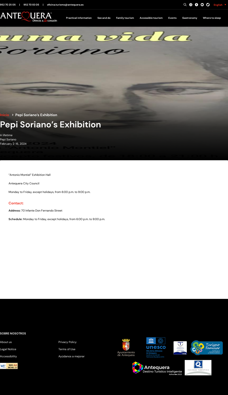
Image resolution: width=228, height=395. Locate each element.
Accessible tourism (151, 17)
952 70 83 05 (31, 4)
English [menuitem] (218, 4)
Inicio (4, 115)
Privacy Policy (67, 342)
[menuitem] (220, 4)
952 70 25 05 (8, 4)
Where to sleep (212, 17)
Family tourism (125, 17)
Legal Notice (8, 349)
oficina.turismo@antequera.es (65, 4)
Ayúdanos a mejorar (71, 356)
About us (6, 342)
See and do (103, 17)
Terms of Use (66, 349)
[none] (220, 4)
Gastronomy (189, 17)
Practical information (79, 17)
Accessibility (8, 356)
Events (172, 17)
